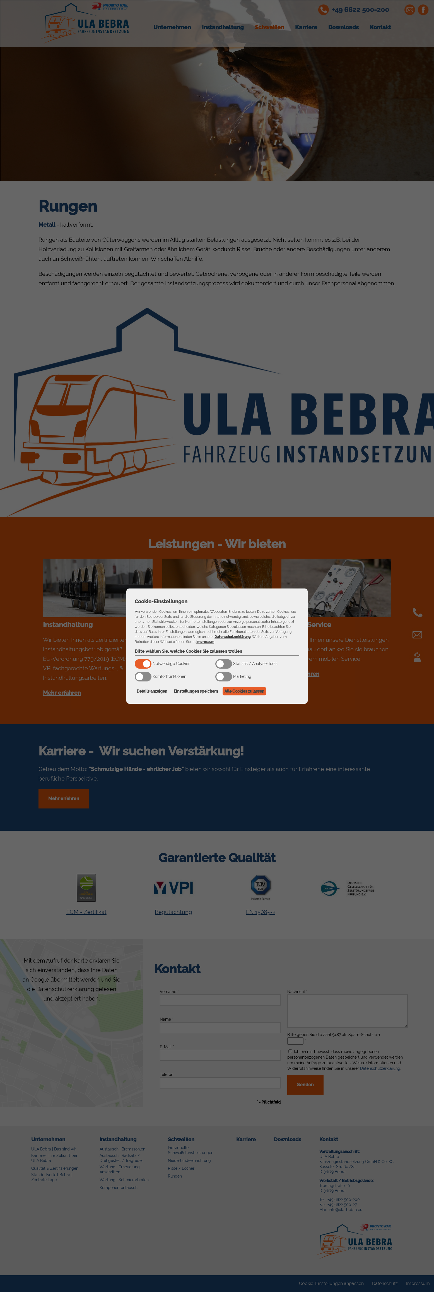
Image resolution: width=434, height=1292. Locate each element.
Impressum (205, 642)
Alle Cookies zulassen (244, 691)
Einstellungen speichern (196, 691)
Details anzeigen (152, 691)
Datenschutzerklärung (232, 637)
